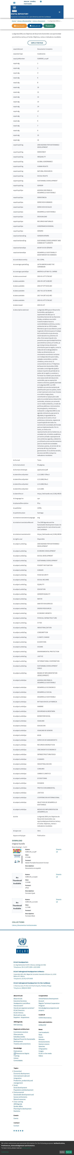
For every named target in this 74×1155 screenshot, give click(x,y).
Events (41, 1037)
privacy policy (26, 1148)
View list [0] (35, 26)
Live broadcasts (44, 1032)
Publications (18, 1051)
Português (28, 4)
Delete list (19, 26)
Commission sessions (21, 1032)
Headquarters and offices (22, 1003)
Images (41, 1051)
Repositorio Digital (22, 1053)
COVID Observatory (45, 1018)
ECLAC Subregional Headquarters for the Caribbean (32, 983)
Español (33, 1)
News (40, 1035)
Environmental (19, 1092)
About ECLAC (18, 999)
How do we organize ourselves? (24, 1008)
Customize (5, 1152)
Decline (62, 1152)
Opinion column (44, 1044)
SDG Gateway (18, 1025)
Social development (20, 1088)
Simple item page (37, 43)
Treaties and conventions (22, 1044)
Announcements (44, 1042)
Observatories (18, 1034)
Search (49, 26)
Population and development (23, 1090)
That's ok (68, 1152)
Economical (18, 1071)
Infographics (43, 1049)
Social (16, 1085)
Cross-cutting (18, 1102)
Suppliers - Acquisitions (21, 1017)
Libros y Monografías (24, 21)
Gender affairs (18, 1106)
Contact (16, 1126)
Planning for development (22, 1109)
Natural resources (20, 1099)
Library (16, 1058)
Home (14, 21)
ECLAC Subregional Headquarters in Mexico (29, 971)
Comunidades (18, 1060)
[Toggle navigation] (58, 12)
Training (16, 1056)
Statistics (17, 1111)
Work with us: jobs (20, 1015)
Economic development (22, 1073)
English (26, 1)
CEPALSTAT (42, 1025)
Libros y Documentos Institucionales (40, 21)
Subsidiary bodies (19, 1037)
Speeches (42, 1046)
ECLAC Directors (19, 1010)
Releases (42, 1039)
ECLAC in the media (45, 1053)
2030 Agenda (18, 1104)
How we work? (18, 1006)
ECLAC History (18, 1013)
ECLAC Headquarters (21, 962)
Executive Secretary (20, 1001)
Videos (41, 1056)
